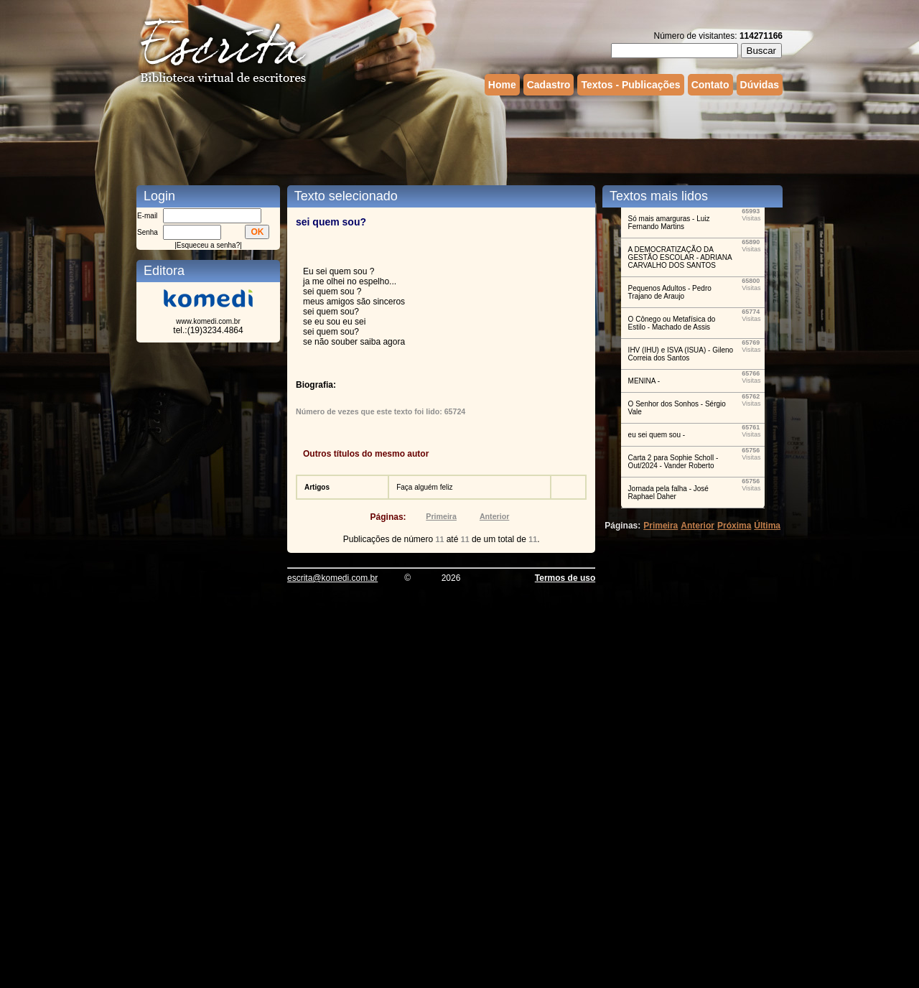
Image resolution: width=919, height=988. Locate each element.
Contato (710, 84)
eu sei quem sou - (657, 435)
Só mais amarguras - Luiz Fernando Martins (669, 222)
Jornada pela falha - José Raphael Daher (668, 492)
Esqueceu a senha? (208, 245)
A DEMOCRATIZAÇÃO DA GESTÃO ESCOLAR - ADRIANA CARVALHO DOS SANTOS (680, 257)
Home (502, 84)
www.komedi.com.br (208, 321)
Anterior (494, 516)
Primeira (441, 516)
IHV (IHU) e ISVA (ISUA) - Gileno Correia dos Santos (681, 354)
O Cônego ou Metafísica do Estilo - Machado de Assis (672, 323)
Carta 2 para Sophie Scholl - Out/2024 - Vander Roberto (673, 462)
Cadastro (549, 84)
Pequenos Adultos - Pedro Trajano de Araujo (670, 292)
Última (767, 526)
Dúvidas (759, 84)
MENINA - (644, 381)
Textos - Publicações (630, 84)
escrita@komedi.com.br (332, 578)
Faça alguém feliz (424, 487)
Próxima (734, 526)
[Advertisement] (459, 138)
